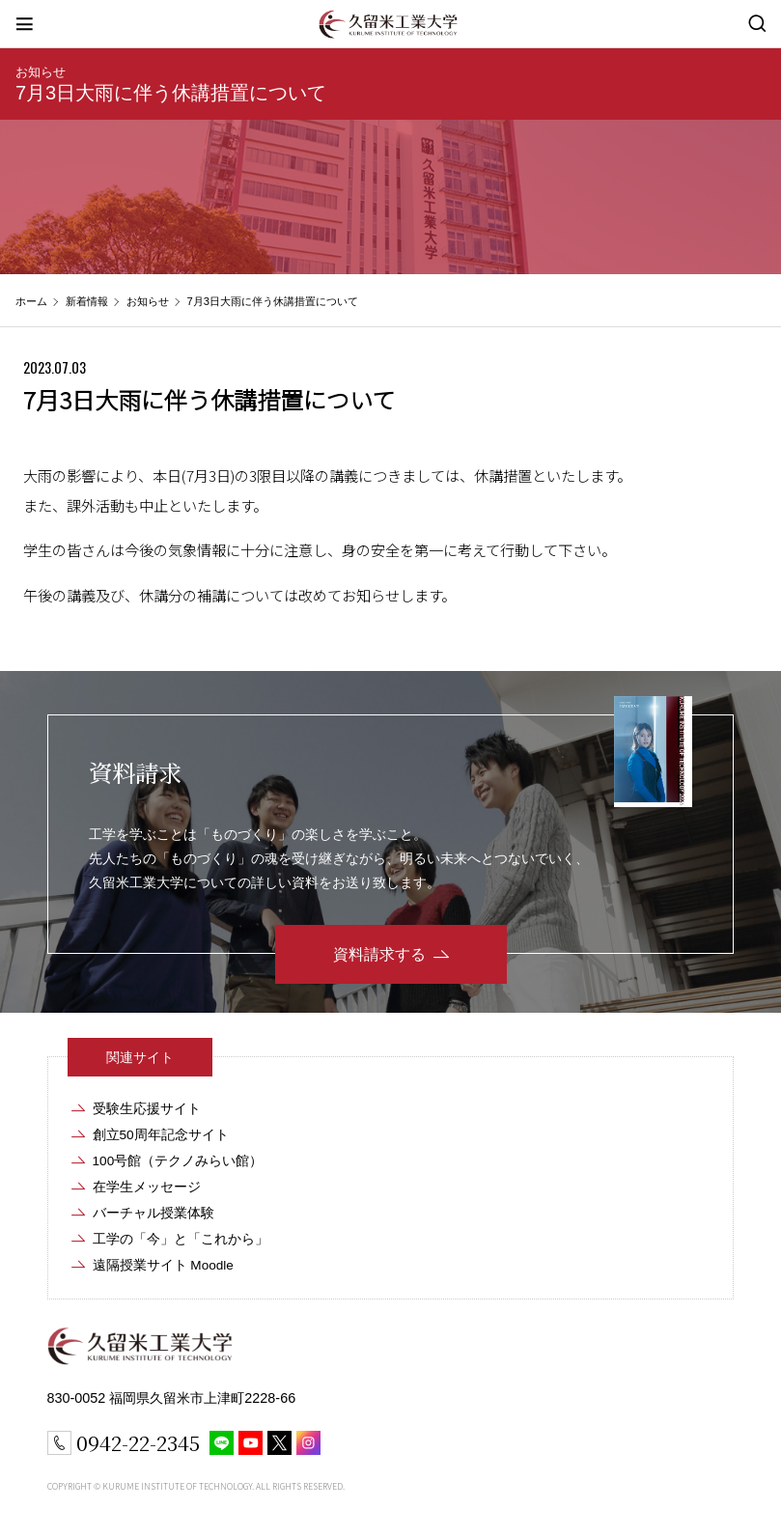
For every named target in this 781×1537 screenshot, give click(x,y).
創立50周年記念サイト (161, 1135)
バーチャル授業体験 (153, 1213)
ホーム (31, 301)
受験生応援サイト (147, 1109)
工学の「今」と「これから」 (180, 1239)
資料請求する (379, 954)
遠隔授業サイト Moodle (163, 1265)
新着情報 (87, 301)
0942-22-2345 (138, 1442)
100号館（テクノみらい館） (178, 1161)
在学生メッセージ (147, 1187)
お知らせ (40, 72)
